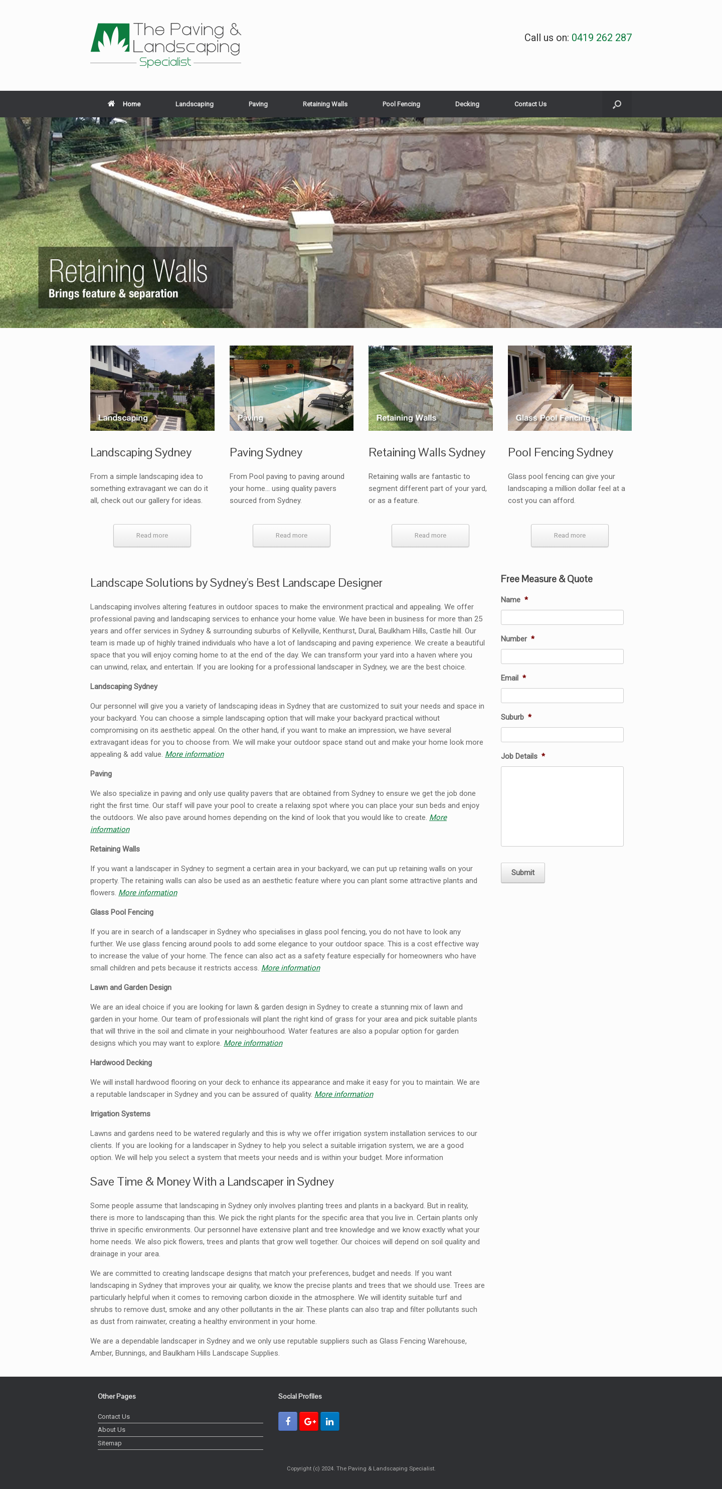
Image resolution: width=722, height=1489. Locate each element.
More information (194, 754)
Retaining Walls (325, 104)
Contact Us (530, 104)
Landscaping (194, 104)
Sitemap (110, 1443)
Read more (152, 535)
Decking (467, 104)
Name (514, 599)
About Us (111, 1429)
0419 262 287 (602, 38)
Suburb (516, 717)
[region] (361, 222)
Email (513, 678)
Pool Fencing (401, 104)
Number (517, 638)
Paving (258, 104)
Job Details (523, 756)
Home (124, 104)
